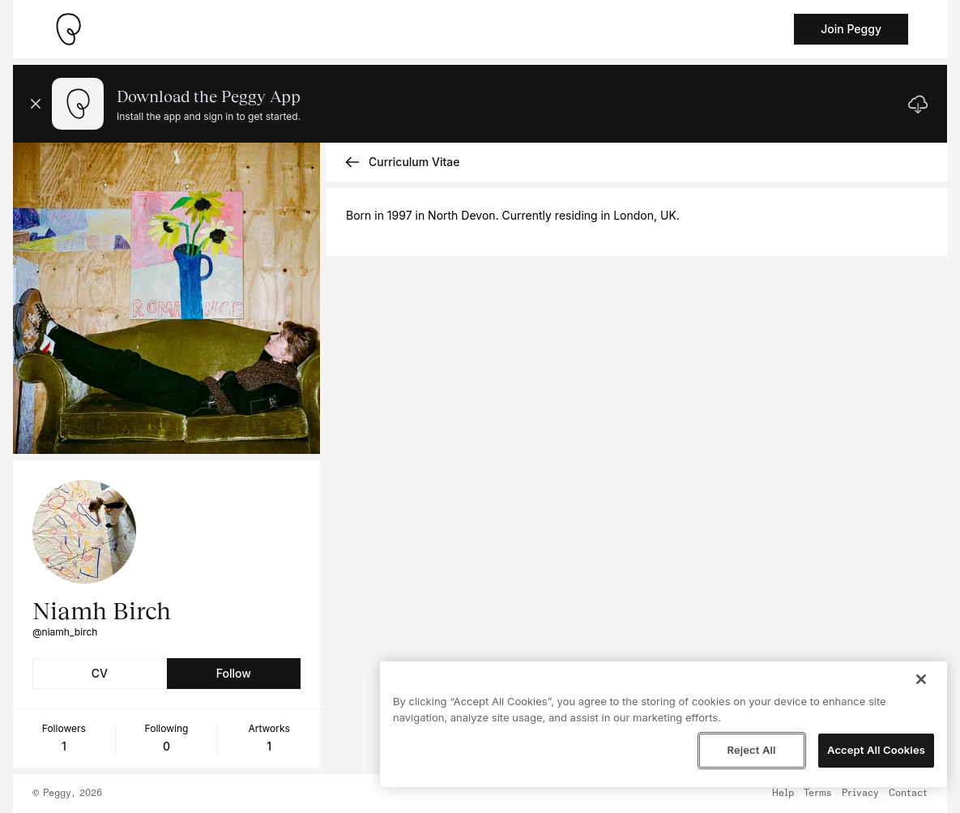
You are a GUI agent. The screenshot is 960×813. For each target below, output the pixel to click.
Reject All (751, 749)
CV (100, 673)
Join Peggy (851, 29)
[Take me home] (68, 29)
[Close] (921, 679)
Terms (818, 793)
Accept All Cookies (876, 749)
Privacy (860, 793)
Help (783, 793)
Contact (908, 793)
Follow (233, 673)
